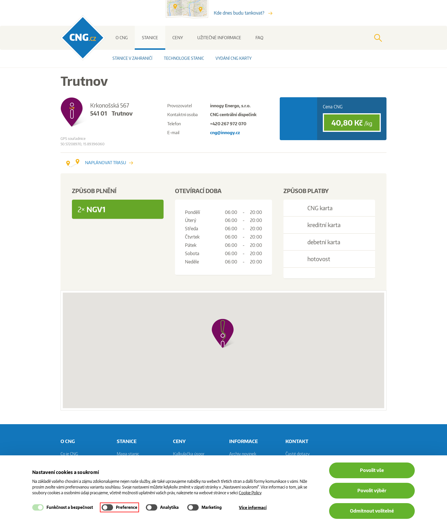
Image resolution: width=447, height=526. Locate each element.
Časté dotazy (297, 453)
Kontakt (296, 441)
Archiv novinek (242, 453)
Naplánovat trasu (99, 162)
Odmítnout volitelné (372, 511)
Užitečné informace (219, 37)
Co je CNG (69, 453)
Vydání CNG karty (233, 58)
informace (243, 441)
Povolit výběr (371, 490)
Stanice (150, 37)
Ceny (177, 37)
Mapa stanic (128, 453)
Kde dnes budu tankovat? (243, 13)
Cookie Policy (250, 492)
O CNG (122, 37)
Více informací (253, 507)
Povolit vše (372, 470)
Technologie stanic (184, 58)
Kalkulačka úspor (188, 453)
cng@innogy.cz (225, 132)
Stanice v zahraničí (132, 58)
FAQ (259, 37)
